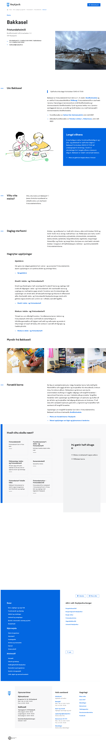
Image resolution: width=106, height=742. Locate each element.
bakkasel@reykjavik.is (16, 45)
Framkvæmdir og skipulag (16, 611)
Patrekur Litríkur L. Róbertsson (80, 119)
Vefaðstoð (65, 697)
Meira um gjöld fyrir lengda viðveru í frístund (82, 157)
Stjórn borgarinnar (13, 633)
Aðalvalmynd (95, 5)
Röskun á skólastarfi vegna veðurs (85, 455)
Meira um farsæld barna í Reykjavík (62, 417)
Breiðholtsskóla (91, 98)
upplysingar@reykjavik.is (65, 715)
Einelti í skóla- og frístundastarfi (29, 303)
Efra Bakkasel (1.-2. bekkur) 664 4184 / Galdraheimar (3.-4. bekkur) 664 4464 (25, 41)
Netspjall (65, 703)
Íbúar (11, 9)
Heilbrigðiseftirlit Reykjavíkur (17, 665)
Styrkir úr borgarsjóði (14, 671)
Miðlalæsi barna (79, 459)
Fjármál (10, 646)
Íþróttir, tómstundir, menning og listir (19, 620)
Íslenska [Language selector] (81, 596)
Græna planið (12, 649)
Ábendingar (65, 727)
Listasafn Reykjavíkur (72, 624)
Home (7, 9)
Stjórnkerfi (11, 636)
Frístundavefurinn (71, 618)
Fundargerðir (12, 639)
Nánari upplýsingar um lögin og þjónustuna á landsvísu (69, 421)
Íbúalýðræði (11, 624)
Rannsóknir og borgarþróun (16, 668)
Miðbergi (74, 100)
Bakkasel (44, 9)
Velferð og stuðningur (14, 614)
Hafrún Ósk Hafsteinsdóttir (73, 115)
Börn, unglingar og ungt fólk (19, 9)
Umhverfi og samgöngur (15, 617)
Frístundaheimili (37, 9)
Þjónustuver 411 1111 (65, 721)
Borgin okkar (69, 615)
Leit (70, 652)
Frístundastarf (30, 9)
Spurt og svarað (65, 709)
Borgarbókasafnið (71, 608)
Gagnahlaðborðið (71, 621)
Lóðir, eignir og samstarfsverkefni (18, 674)
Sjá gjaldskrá (22, 273)
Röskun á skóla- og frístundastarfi (29, 331)
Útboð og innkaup (13, 661)
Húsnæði (10, 658)
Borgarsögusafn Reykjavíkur (74, 611)
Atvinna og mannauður (15, 642)
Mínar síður (94, 596)
